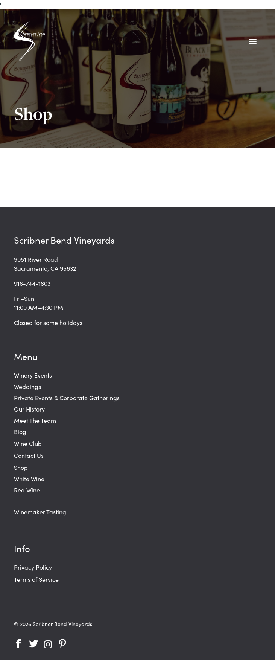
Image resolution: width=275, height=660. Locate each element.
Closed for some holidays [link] (48, 322)
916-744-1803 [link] (32, 283)
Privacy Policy (33, 567)
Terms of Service (36, 579)
